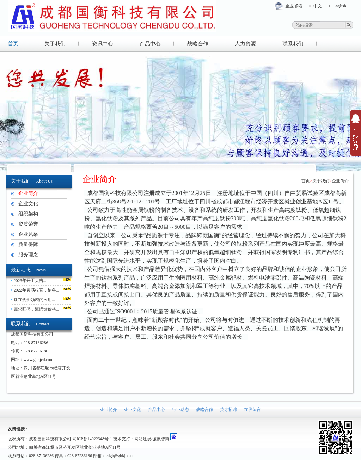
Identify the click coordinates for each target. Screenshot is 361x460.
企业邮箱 (293, 6)
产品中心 (150, 44)
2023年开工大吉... (30, 280)
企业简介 (28, 193)
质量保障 (28, 244)
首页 (13, 44)
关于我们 (55, 44)
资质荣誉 (28, 224)
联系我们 (293, 44)
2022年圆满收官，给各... (36, 290)
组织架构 (28, 213)
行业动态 (180, 409)
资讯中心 (102, 44)
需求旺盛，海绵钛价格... (36, 309)
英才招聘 (228, 409)
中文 (317, 6)
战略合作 (197, 44)
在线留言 (252, 409)
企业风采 (28, 234)
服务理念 (28, 254)
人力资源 (245, 44)
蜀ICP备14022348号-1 (92, 438)
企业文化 (28, 203)
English (339, 6)
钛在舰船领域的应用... (34, 299)
